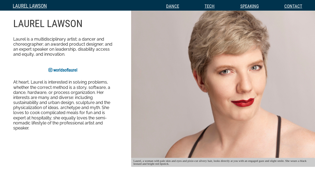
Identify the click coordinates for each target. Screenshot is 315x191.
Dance (172, 6)
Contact (293, 6)
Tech (210, 6)
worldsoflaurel (62, 70)
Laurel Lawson (30, 6)
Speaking (249, 6)
